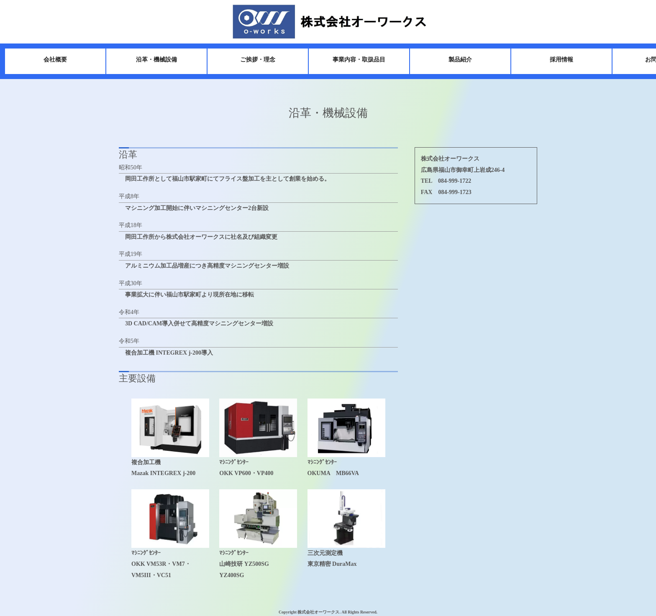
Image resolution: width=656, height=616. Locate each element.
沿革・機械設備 (143, 59)
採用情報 (548, 59)
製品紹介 (447, 59)
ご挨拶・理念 (244, 59)
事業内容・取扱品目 (345, 59)
